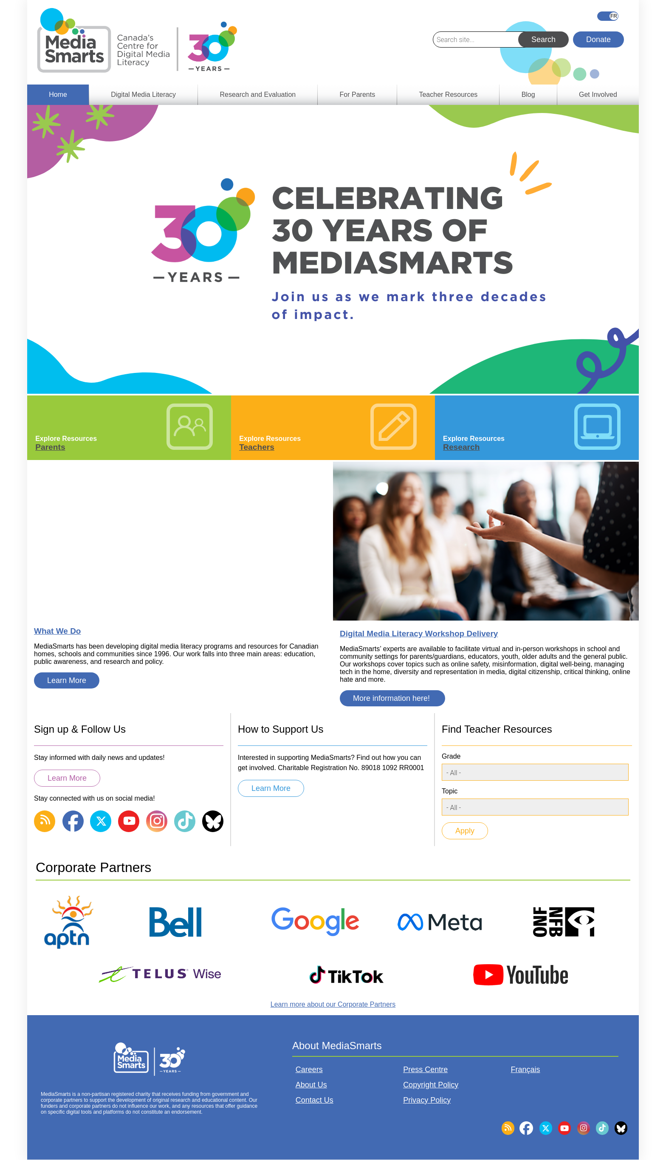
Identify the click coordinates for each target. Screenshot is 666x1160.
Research (461, 447)
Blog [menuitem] (528, 94)
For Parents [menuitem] (357, 94)
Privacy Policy (427, 1100)
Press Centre (425, 1069)
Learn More (66, 680)
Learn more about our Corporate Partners (333, 1004)
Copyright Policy (430, 1085)
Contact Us (314, 1100)
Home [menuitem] (58, 94)
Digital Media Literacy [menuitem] (143, 94)
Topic (449, 791)
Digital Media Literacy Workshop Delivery (419, 633)
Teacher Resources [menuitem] (448, 94)
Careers (309, 1069)
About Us (311, 1085)
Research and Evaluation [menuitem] (258, 94)
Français (607, 16)
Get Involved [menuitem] (598, 94)
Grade (451, 756)
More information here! (392, 698)
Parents (50, 447)
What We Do (57, 631)
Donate (598, 39)
